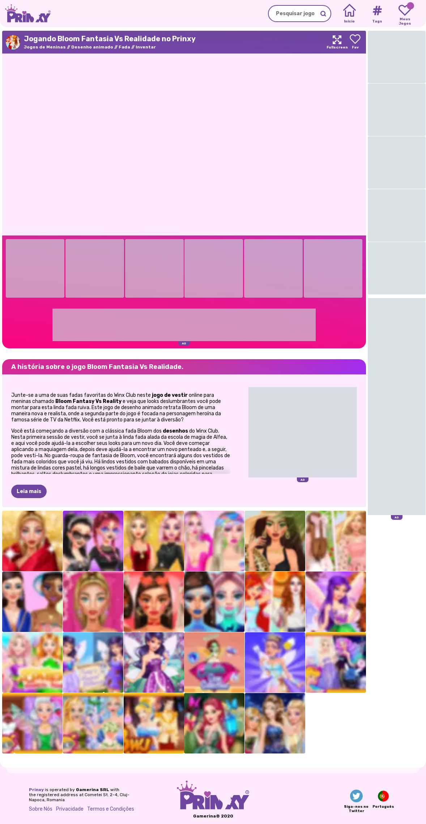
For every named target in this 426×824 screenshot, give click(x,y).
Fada (124, 47)
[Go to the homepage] (25, 13)
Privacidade (70, 809)
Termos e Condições (110, 809)
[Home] (349, 14)
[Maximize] (337, 42)
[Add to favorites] (355, 42)
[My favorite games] (405, 14)
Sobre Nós (40, 809)
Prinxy (36, 789)
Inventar (146, 47)
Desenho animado (92, 47)
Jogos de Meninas (45, 47)
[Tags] (377, 14)
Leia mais (29, 491)
